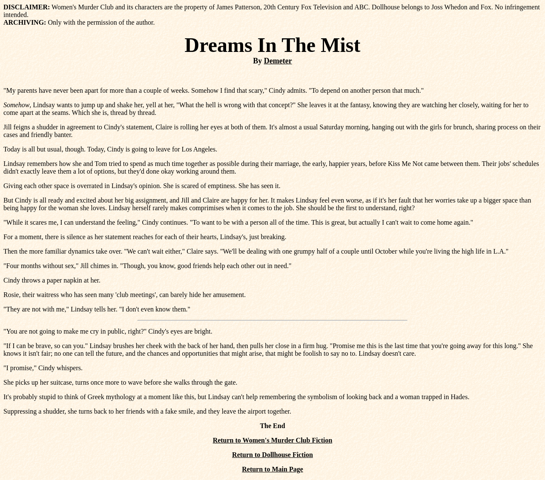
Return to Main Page (272, 469)
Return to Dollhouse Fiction (272, 454)
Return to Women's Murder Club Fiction (273, 440)
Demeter (278, 61)
